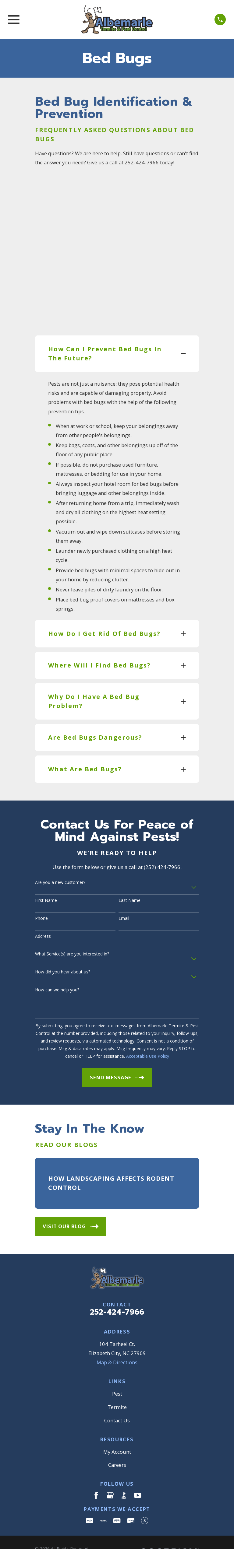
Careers (117, 1444)
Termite (117, 1386)
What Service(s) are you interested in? (72, 934)
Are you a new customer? (60, 862)
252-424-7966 (117, 1292)
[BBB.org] (123, 1475)
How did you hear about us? (62, 952)
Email (124, 898)
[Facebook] (96, 1475)
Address (43, 916)
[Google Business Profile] (110, 1475)
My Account (117, 1431)
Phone (41, 898)
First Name (46, 880)
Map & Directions (117, 1342)
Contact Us (117, 1400)
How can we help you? (57, 970)
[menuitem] (43, 1536)
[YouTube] (137, 1475)
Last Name (129, 880)
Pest (117, 1373)
